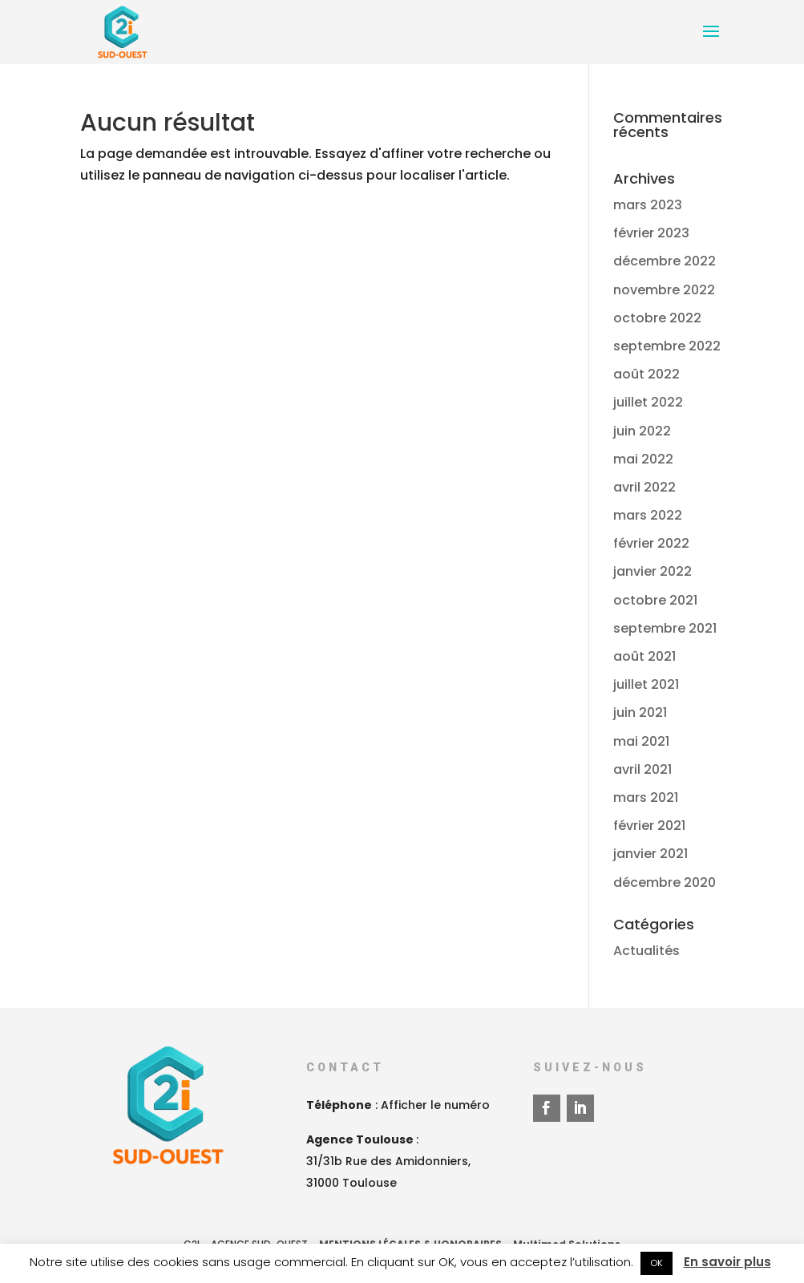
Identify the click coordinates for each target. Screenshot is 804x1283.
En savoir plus (727, 1261)
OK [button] (656, 1263)
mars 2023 (647, 205)
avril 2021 (642, 769)
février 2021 (649, 825)
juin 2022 (642, 431)
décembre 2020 (664, 882)
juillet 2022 (648, 402)
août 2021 (644, 656)
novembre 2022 (664, 290)
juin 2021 (640, 712)
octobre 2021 (655, 600)
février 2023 (651, 233)
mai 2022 (643, 459)
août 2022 (646, 374)
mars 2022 (647, 515)
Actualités (646, 950)
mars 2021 (645, 797)
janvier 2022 (652, 571)
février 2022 (651, 543)
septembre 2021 (665, 628)
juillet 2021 (646, 684)
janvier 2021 (650, 853)
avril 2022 (644, 487)
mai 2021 (641, 741)
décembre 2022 (664, 261)
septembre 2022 (667, 346)
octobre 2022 (657, 318)
